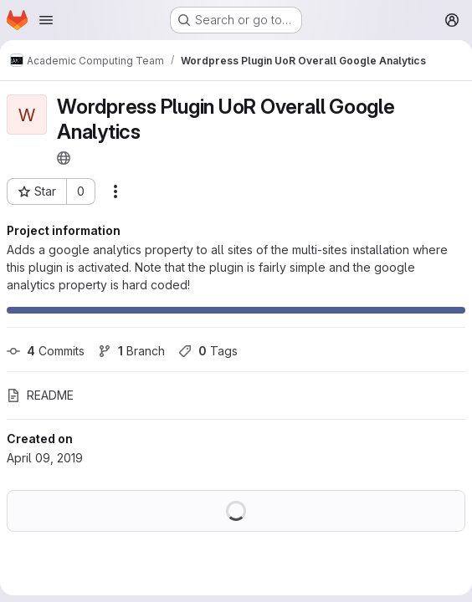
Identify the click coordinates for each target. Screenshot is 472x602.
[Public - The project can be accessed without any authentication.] (63, 158)
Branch (131, 351)
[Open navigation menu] (46, 20)
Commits (46, 351)
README (40, 395)
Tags (208, 351)
